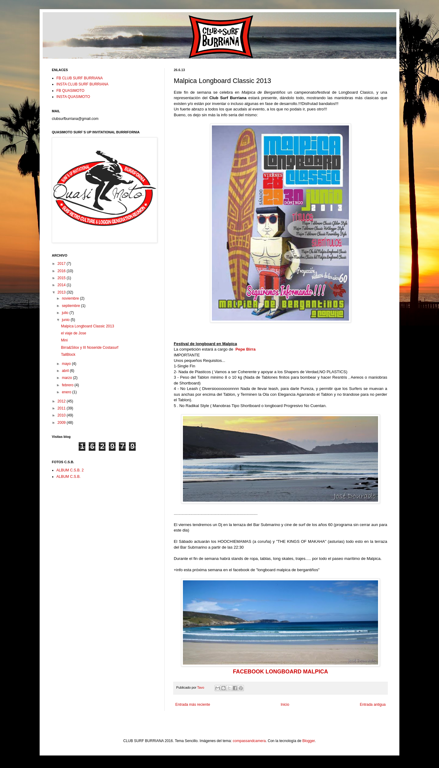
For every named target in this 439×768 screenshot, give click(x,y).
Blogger (308, 741)
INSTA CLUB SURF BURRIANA (82, 84)
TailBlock (68, 354)
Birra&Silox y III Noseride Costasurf (89, 347)
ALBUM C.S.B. (68, 476)
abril (66, 371)
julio (66, 313)
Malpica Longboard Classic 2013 (87, 326)
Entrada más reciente (192, 704)
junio (66, 320)
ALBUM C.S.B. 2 (70, 470)
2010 (62, 415)
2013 (62, 292)
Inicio (285, 704)
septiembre (71, 306)
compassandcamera (249, 741)
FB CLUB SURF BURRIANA (79, 78)
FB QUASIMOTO (70, 90)
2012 (62, 401)
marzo (67, 378)
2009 (62, 422)
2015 (62, 278)
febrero (68, 385)
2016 (62, 271)
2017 (62, 263)
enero (67, 392)
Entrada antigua (373, 704)
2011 (62, 408)
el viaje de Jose (73, 333)
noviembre (71, 298)
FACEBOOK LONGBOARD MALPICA (280, 672)
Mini (64, 340)
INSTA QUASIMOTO (73, 97)
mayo (67, 364)
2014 (62, 285)
